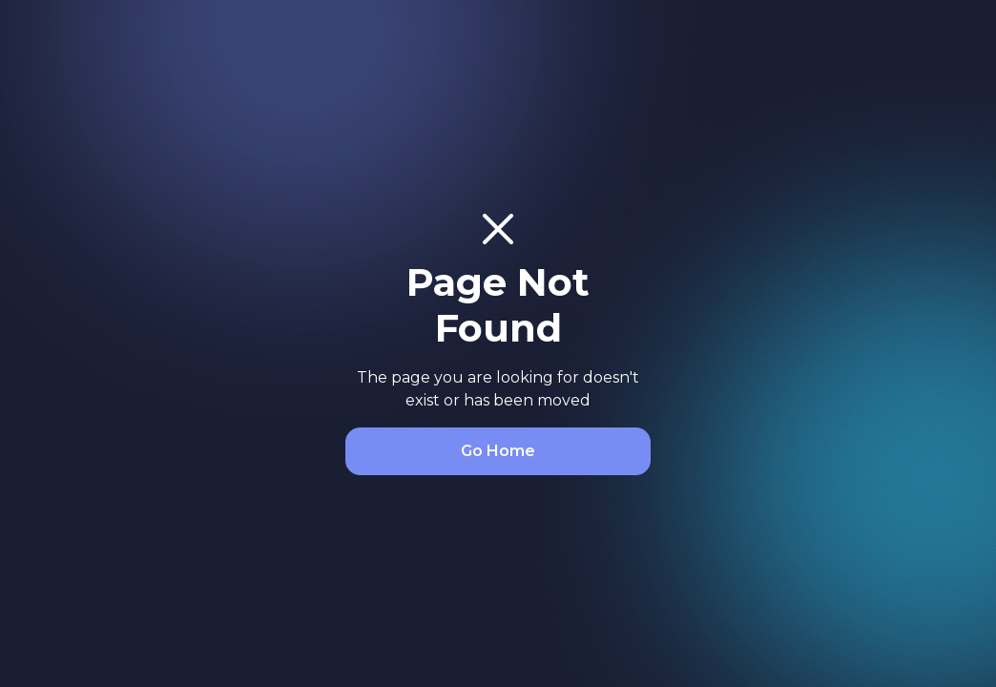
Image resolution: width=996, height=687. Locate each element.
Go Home (498, 451)
